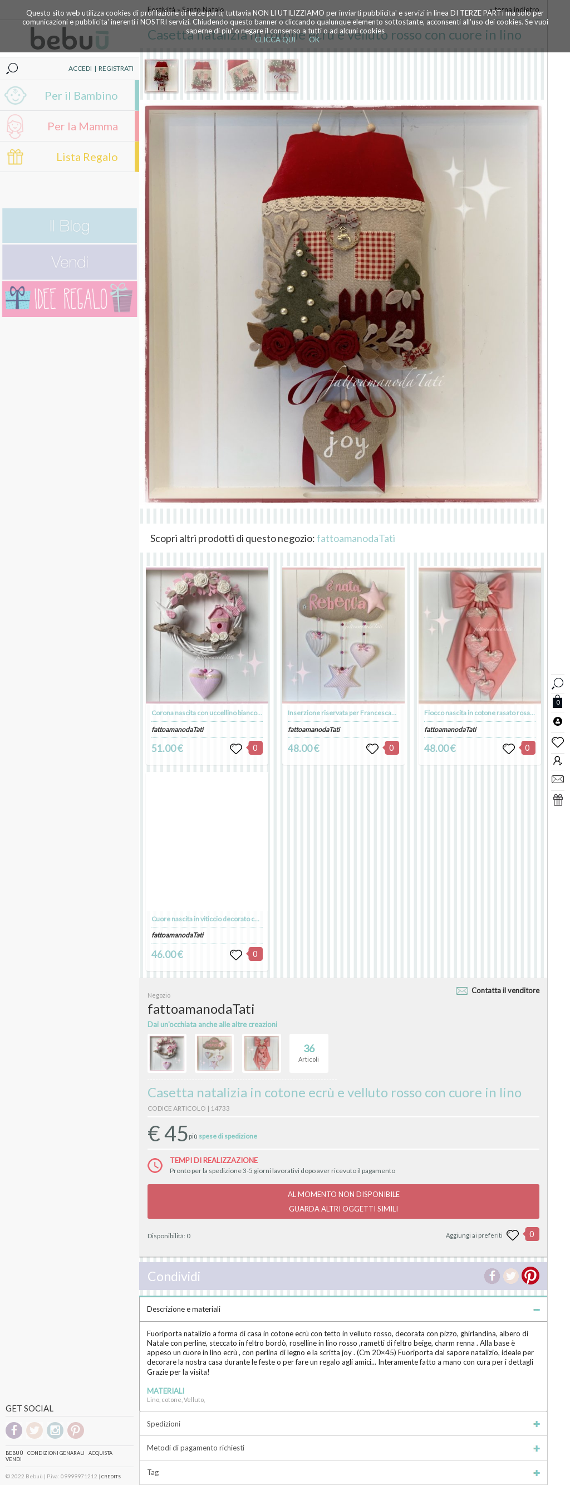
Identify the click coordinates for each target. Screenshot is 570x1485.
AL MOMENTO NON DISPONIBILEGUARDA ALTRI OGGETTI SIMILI (344, 1201)
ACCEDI (80, 68)
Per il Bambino (81, 95)
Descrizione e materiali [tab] (343, 1309)
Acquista (100, 1453)
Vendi (14, 1459)
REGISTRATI (116, 68)
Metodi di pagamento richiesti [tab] (343, 1447)
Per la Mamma (82, 126)
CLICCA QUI (275, 39)
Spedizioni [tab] (343, 1423)
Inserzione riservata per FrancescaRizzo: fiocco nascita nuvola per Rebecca (398, 713)
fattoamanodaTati (356, 538)
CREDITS (111, 1476)
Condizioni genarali (56, 1453)
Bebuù (14, 1453)
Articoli (308, 1048)
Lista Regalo (87, 156)
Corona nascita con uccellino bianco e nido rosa (221, 713)
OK (314, 39)
